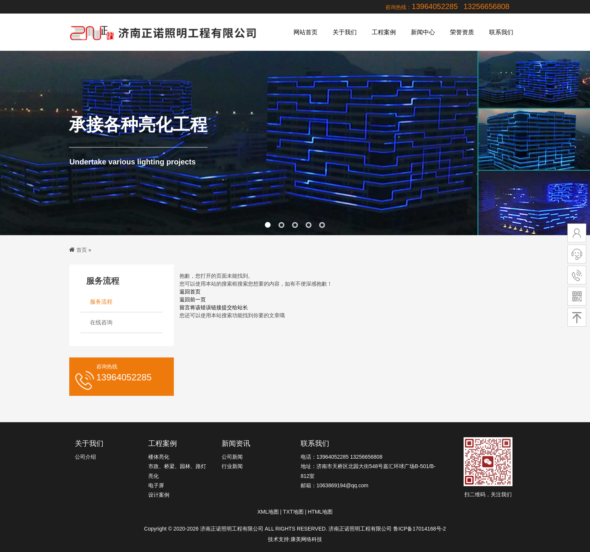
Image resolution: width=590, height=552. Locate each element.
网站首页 (305, 32)
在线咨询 (101, 322)
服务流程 (101, 301)
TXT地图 (293, 512)
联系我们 (501, 32)
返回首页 (190, 292)
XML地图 (268, 512)
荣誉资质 (462, 32)
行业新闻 (232, 466)
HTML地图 (320, 512)
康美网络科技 (306, 539)
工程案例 (384, 32)
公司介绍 (85, 457)
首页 (81, 250)
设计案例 (158, 495)
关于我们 (345, 32)
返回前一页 (192, 300)
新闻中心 (423, 32)
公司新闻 (232, 457)
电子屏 (156, 485)
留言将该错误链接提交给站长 (213, 307)
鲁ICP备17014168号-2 (419, 529)
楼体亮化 (158, 457)
